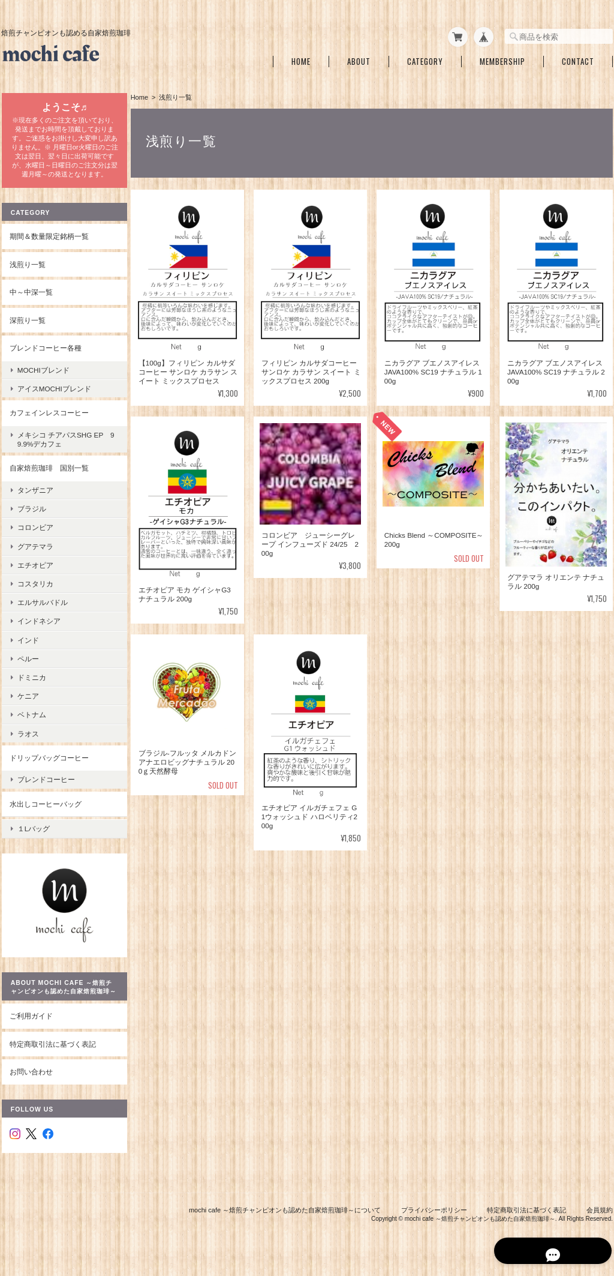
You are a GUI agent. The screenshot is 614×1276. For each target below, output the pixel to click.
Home (301, 59)
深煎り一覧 (27, 327)
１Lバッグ (33, 833)
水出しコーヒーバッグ (45, 810)
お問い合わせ (30, 1076)
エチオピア (35, 571)
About (359, 59)
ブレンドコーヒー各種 (45, 354)
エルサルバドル (42, 609)
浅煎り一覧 (27, 270)
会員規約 (599, 1214)
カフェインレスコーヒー (48, 419)
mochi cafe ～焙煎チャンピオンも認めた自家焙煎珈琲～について (285, 1214)
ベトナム (31, 721)
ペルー (27, 665)
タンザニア (35, 497)
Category (425, 59)
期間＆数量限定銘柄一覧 (48, 243)
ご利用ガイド (30, 1021)
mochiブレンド (43, 377)
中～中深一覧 (30, 298)
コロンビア (35, 534)
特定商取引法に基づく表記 (52, 1049)
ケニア (27, 702)
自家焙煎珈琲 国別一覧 (48, 474)
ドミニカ (31, 684)
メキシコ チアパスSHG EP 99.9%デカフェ (63, 446)
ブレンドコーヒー (45, 786)
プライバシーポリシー (434, 1214)
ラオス (27, 740)
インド (27, 646)
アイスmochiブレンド (54, 395)
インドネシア (38, 627)
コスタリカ (35, 590)
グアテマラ (35, 552)
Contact (578, 59)
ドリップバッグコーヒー (48, 764)
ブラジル (31, 515)
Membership (502, 59)
